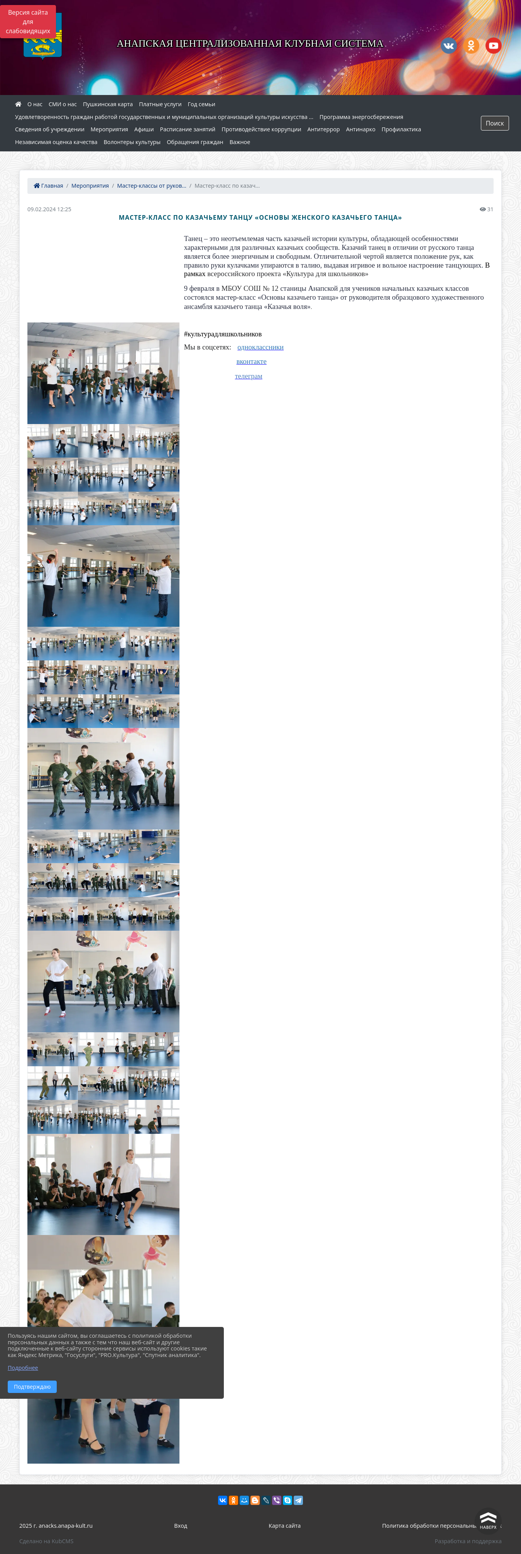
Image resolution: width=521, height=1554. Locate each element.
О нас (34, 104)
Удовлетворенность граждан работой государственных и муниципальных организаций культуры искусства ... (164, 116)
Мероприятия (109, 129)
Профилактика (401, 129)
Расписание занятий (188, 129)
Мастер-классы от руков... (151, 185)
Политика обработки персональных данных (442, 1525)
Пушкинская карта (108, 104)
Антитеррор (324, 129)
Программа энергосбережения (361, 116)
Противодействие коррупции (261, 129)
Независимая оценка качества (56, 142)
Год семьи (201, 104)
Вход (180, 1525)
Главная (48, 185)
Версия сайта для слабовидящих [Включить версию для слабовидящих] (28, 21)
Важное (240, 142)
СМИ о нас (63, 104)
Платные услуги (160, 104)
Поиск (495, 123)
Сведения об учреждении (50, 129)
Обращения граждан (195, 142)
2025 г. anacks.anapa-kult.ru (56, 1525)
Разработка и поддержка (468, 1541)
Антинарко (361, 129)
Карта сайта (285, 1525)
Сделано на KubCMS (46, 1541)
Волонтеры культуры (132, 142)
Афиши (144, 129)
